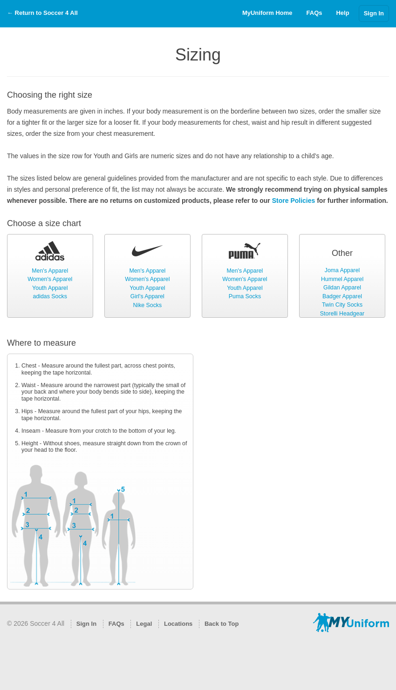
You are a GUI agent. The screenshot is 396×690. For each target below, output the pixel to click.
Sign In (374, 13)
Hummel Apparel (342, 279)
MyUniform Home (267, 12)
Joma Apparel (342, 270)
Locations (178, 623)
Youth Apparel (50, 288)
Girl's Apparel (147, 296)
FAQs (314, 12)
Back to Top (222, 623)
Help (342, 12)
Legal (144, 623)
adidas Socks (50, 296)
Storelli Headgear (342, 313)
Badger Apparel (342, 296)
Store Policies (293, 200)
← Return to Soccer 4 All (42, 12)
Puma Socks (245, 296)
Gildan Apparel (342, 287)
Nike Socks (147, 305)
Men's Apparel (50, 271)
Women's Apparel (49, 279)
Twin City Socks (342, 304)
